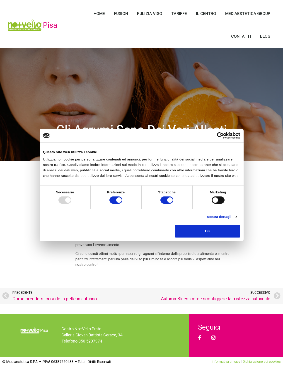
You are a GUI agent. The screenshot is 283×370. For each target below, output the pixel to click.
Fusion (121, 13)
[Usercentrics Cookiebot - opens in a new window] (220, 135)
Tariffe (179, 13)
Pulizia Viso (149, 13)
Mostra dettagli (219, 217)
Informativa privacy (226, 362)
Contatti (241, 36)
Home (99, 13)
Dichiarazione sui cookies (262, 362)
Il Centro (206, 13)
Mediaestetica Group (247, 13)
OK (207, 231)
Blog (265, 36)
